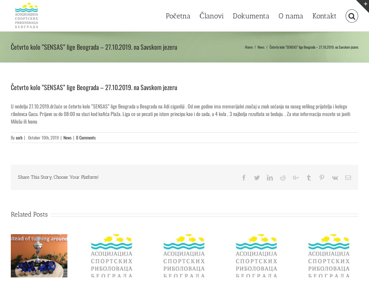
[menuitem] (183, 15)
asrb (19, 137)
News (67, 137)
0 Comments (85, 137)
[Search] (352, 15)
